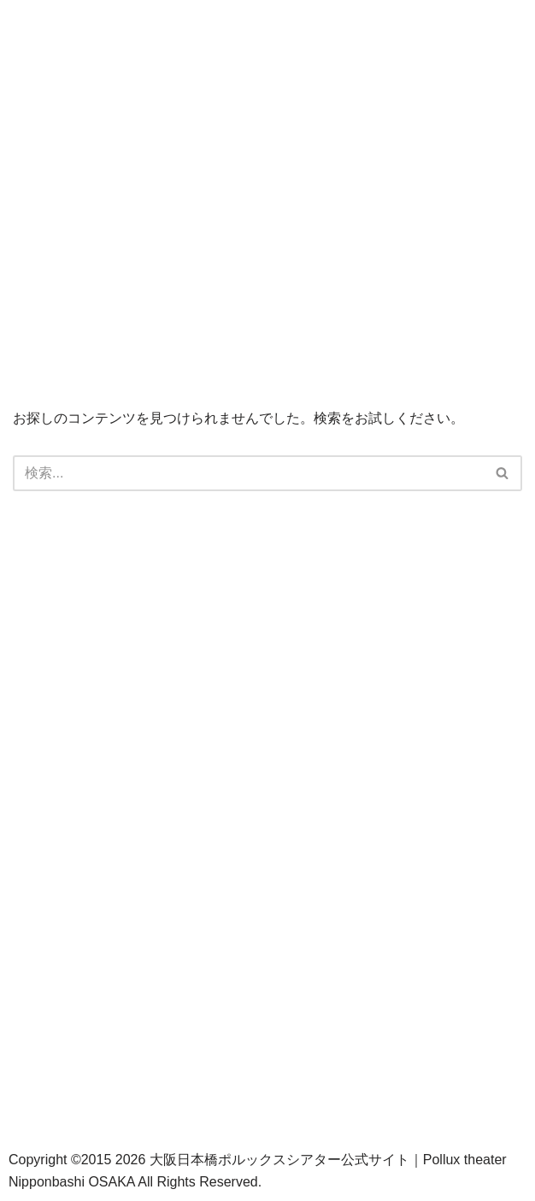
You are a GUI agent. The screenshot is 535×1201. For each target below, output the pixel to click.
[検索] (248, 473)
